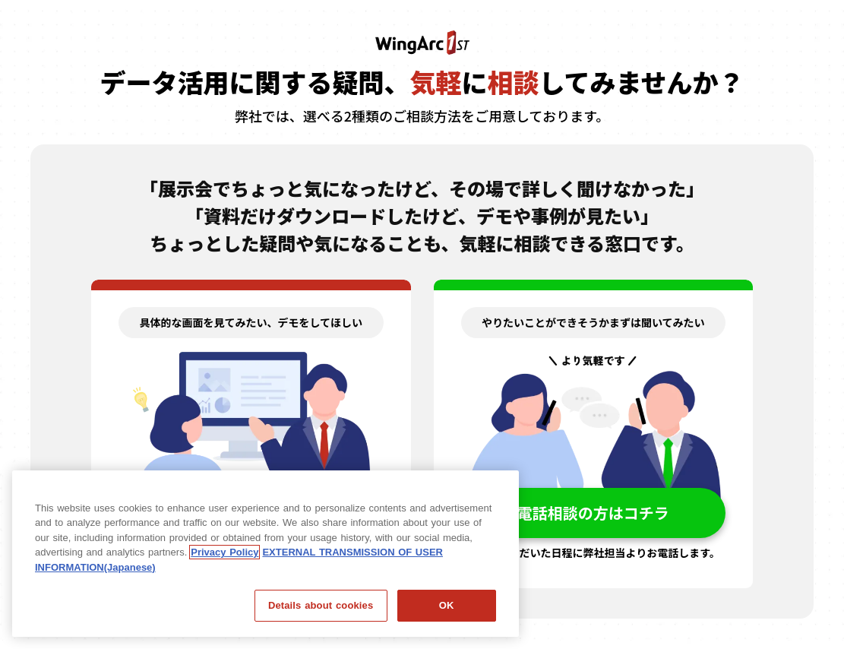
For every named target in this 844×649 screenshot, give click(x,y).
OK (446, 605)
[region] (265, 553)
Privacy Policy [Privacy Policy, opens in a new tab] (224, 552)
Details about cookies (320, 605)
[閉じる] (494, 487)
